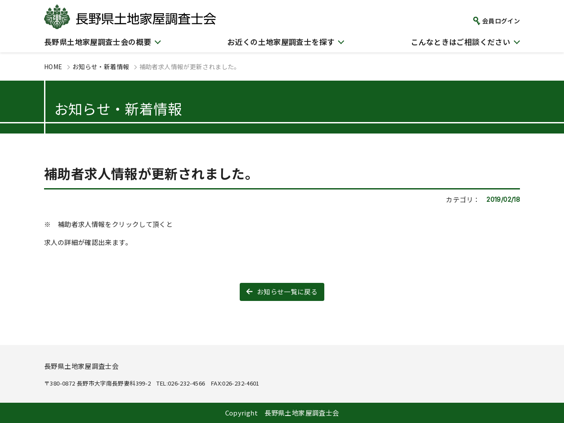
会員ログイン (501, 20)
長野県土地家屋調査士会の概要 (97, 41)
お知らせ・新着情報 (100, 66)
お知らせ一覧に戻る (287, 291)
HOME (53, 66)
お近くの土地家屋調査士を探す (280, 41)
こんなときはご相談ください (460, 41)
